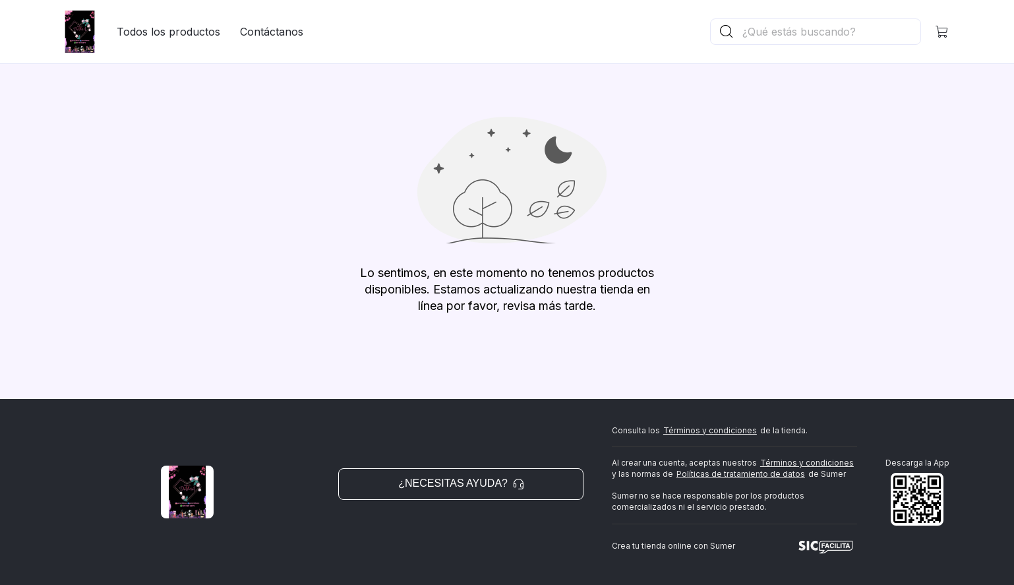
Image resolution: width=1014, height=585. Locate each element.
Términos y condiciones (710, 430)
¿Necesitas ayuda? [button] (460, 483)
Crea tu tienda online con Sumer (673, 546)
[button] (942, 31)
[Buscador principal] (830, 31)
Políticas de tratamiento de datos (740, 474)
